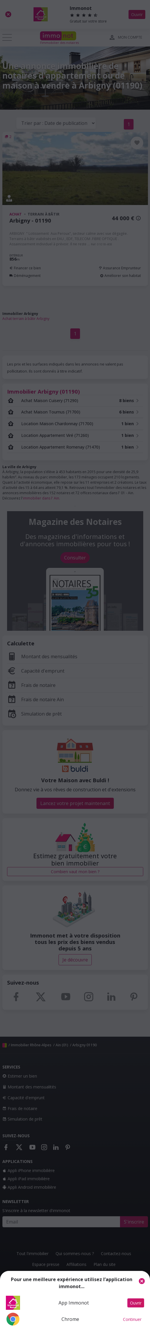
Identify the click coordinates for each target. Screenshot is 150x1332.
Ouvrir (135, 1303)
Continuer (132, 1319)
